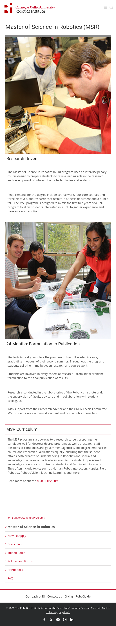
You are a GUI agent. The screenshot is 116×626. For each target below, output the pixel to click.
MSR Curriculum (48, 481)
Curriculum (15, 544)
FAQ (10, 578)
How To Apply (17, 536)
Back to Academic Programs (25, 517)
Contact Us (54, 596)
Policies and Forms (20, 561)
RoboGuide (83, 596)
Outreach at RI (35, 596)
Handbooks (15, 570)
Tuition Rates (16, 553)
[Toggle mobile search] (111, 7)
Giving (69, 596)
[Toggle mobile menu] (106, 7)
